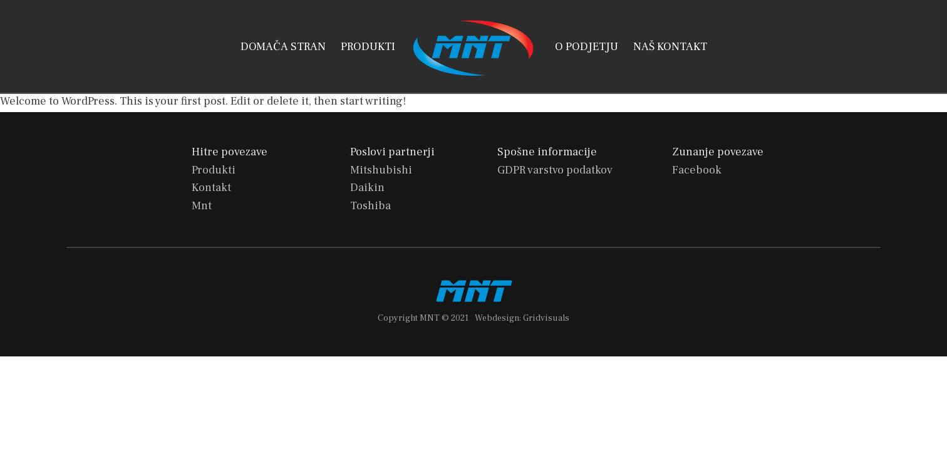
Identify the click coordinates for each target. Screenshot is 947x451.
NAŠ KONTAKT (670, 46)
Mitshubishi (381, 170)
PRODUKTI (368, 46)
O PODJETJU (586, 46)
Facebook (697, 170)
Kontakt (211, 187)
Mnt (202, 206)
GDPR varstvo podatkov (555, 170)
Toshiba (370, 206)
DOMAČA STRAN (283, 46)
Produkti (213, 170)
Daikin (367, 187)
